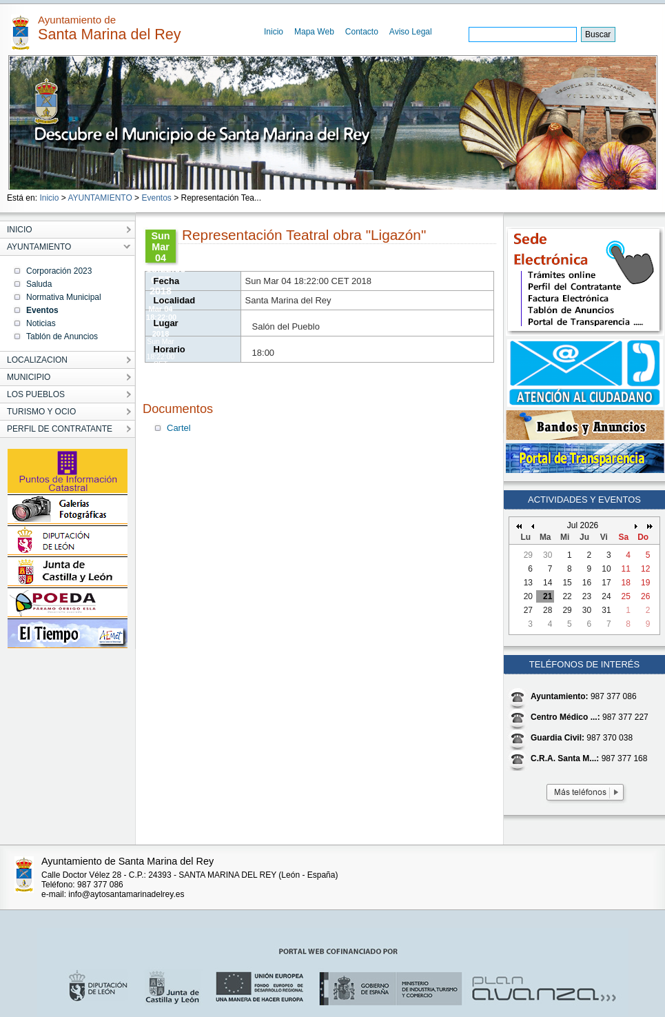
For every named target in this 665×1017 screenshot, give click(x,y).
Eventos (156, 198)
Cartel (179, 428)
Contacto (361, 32)
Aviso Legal (410, 32)
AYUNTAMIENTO (100, 198)
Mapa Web (314, 32)
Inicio (273, 32)
